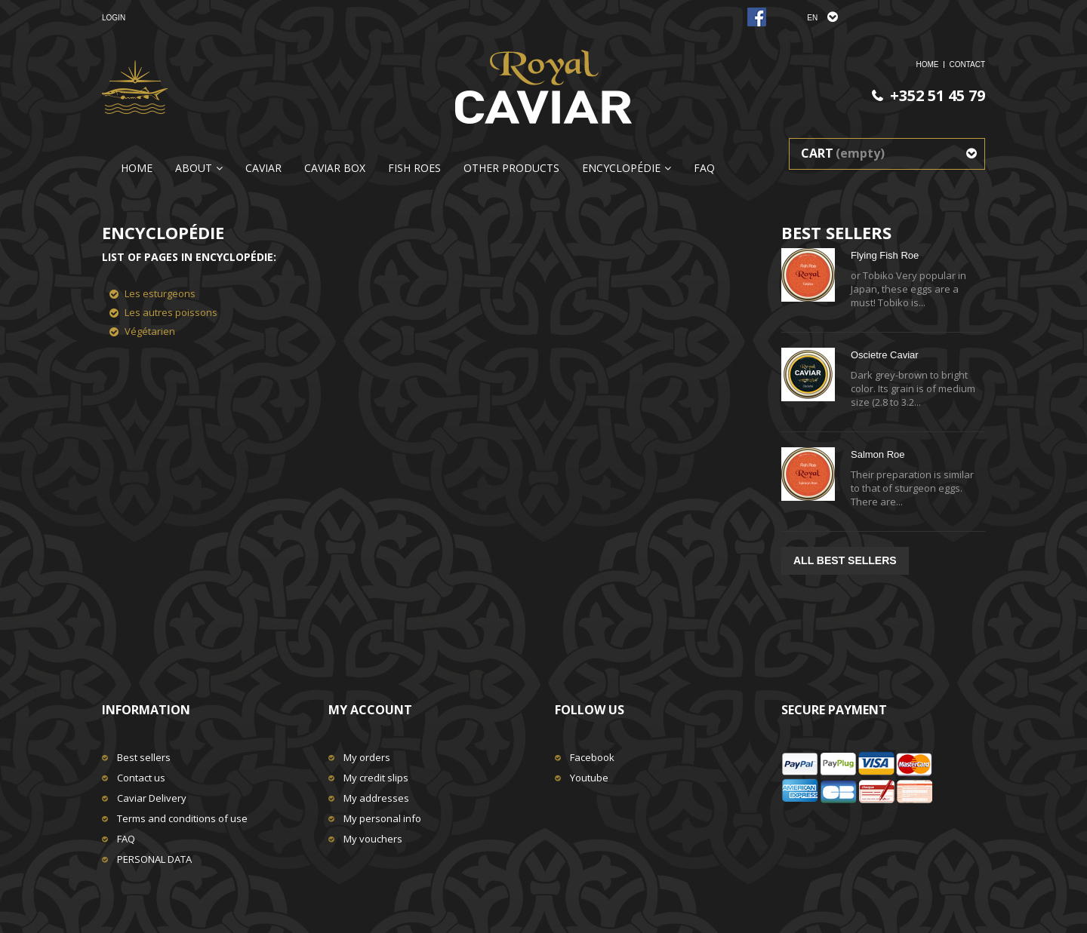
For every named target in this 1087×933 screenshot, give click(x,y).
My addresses (376, 798)
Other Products (511, 168)
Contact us (141, 777)
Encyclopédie (621, 168)
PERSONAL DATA (154, 859)
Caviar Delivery (151, 798)
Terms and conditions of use (182, 818)
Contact (967, 64)
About (193, 168)
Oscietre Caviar (885, 355)
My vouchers (372, 839)
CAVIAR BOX (334, 168)
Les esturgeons (160, 293)
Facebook (592, 757)
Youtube (589, 777)
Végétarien (150, 331)
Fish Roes (414, 168)
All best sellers (845, 560)
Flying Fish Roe (885, 255)
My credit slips (375, 777)
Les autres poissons (171, 312)
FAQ (704, 168)
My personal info (382, 818)
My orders (366, 757)
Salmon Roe (878, 454)
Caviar (263, 168)
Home (136, 168)
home (927, 64)
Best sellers (144, 757)
